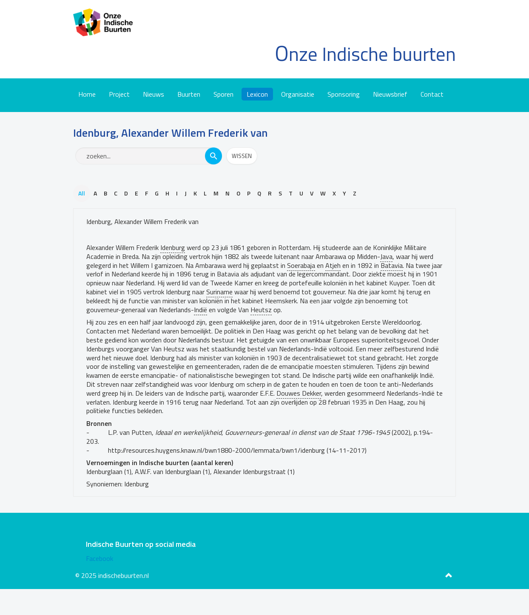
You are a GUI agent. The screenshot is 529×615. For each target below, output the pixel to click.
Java (386, 256)
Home (87, 94)
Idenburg (172, 247)
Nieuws (153, 94)
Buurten (188, 94)
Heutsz (261, 310)
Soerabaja (301, 265)
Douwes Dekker (298, 393)
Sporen (223, 94)
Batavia (392, 265)
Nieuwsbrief (390, 94)
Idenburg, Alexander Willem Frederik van (142, 221)
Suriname (219, 292)
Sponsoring (343, 94)
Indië (200, 310)
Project (119, 94)
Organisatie (297, 94)
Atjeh (333, 265)
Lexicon (257, 94)
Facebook (99, 558)
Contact (432, 94)
